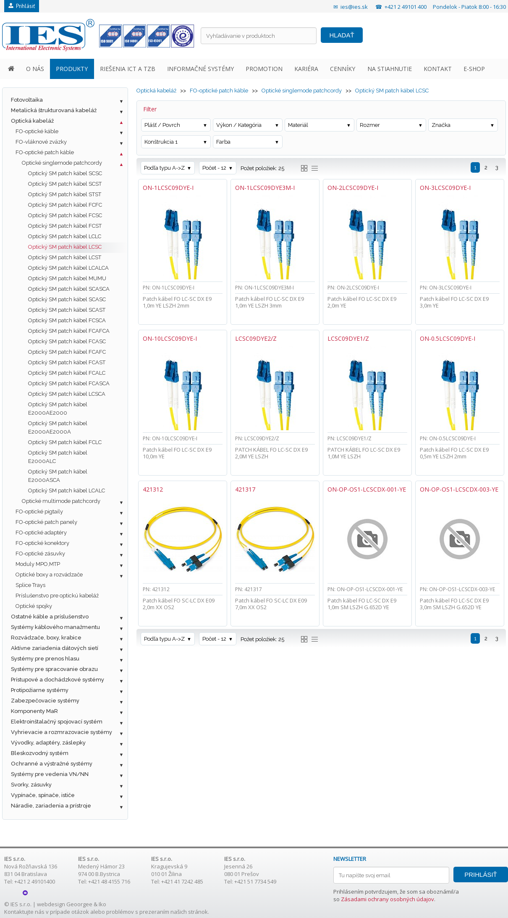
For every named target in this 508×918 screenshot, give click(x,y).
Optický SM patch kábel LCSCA (66, 394)
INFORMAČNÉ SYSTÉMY (200, 69)
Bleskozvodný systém (39, 753)
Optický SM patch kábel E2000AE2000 (57, 408)
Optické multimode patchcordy (61, 501)
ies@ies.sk (354, 7)
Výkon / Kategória (239, 125)
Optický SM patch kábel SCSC (65, 173)
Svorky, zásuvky (31, 784)
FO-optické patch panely (46, 522)
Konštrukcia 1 (161, 142)
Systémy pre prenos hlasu (45, 658)
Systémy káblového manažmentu (55, 627)
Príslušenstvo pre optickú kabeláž (57, 595)
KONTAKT (438, 69)
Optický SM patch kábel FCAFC (67, 352)
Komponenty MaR (34, 711)
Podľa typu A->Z (164, 168)
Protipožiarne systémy (39, 690)
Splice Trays (30, 585)
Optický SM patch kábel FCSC (65, 215)
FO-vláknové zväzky (41, 142)
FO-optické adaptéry (41, 532)
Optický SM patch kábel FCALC (66, 373)
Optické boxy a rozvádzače (49, 574)
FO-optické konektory (42, 543)
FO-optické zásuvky (40, 553)
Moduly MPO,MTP (38, 564)
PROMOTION (264, 69)
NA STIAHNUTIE (389, 69)
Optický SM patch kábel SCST (65, 184)
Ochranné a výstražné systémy (51, 763)
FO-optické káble (37, 131)
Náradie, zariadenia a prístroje (51, 805)
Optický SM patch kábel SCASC (67, 299)
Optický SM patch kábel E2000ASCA (57, 475)
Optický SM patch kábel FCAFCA (69, 331)
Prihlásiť (21, 6)
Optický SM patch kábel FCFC (65, 205)
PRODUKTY (72, 69)
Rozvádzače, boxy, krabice (46, 637)
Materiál (298, 125)
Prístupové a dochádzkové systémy (57, 679)
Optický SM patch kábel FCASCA (69, 383)
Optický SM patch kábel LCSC (65, 247)
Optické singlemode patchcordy (62, 163)
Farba (223, 142)
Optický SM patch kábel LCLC (64, 236)
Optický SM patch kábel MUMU (67, 278)
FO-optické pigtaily (39, 511)
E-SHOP (474, 69)
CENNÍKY (342, 69)
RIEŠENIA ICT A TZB (127, 69)
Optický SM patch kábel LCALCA (68, 268)
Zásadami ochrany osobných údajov (387, 899)
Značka (441, 125)
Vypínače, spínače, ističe (43, 795)
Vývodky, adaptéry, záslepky (48, 742)
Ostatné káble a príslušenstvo (50, 616)
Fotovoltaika (27, 100)
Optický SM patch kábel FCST (65, 226)
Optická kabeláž (32, 121)
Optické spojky (34, 606)
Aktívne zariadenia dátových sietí (54, 648)
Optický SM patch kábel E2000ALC (57, 457)
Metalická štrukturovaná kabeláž (54, 110)
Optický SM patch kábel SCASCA (69, 289)
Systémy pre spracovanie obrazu (54, 669)
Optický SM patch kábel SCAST (66, 310)
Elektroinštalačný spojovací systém (56, 721)
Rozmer (370, 125)
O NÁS (35, 69)
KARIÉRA (306, 69)
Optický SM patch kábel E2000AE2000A (57, 427)
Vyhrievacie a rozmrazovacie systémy (61, 732)
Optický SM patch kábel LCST (64, 257)
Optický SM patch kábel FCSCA (67, 320)
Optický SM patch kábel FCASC (67, 341)
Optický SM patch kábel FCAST (66, 362)
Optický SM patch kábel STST (64, 194)
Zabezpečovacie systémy (45, 700)
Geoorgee (79, 904)
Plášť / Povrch (162, 125)
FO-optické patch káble (45, 152)
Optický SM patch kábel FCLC (65, 442)
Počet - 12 (214, 168)
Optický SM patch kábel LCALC (66, 490)
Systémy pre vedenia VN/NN (50, 774)
